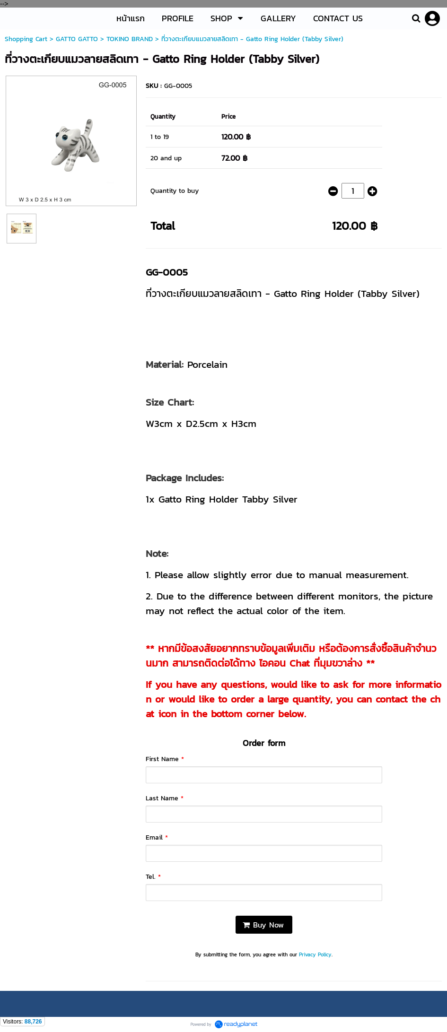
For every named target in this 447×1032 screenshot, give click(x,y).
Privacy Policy (315, 954)
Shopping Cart (26, 39)
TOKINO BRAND (129, 39)
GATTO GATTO (77, 39)
